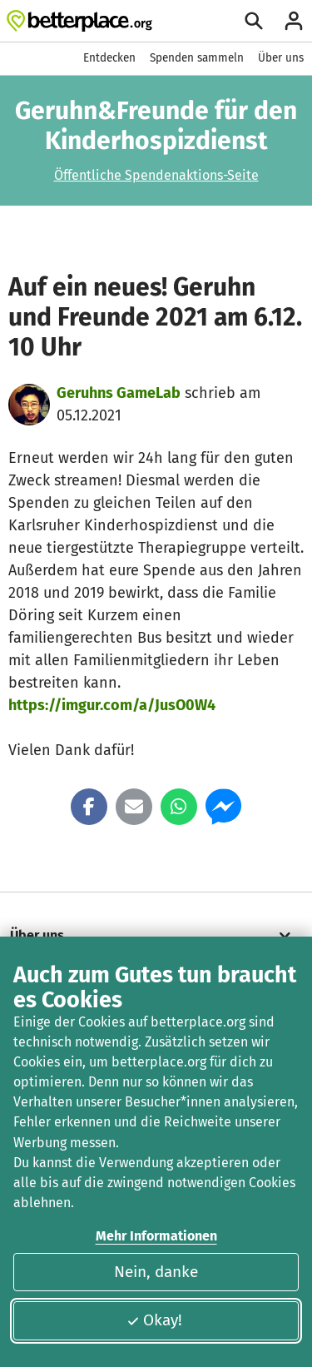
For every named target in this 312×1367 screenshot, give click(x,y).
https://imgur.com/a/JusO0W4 (111, 705)
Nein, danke (156, 1271)
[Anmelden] (294, 21)
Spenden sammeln (197, 58)
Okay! (154, 1320)
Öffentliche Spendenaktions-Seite (156, 175)
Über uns (281, 58)
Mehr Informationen (156, 1236)
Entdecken (109, 58)
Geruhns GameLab (119, 393)
